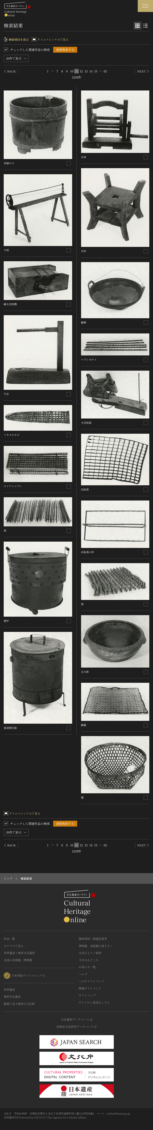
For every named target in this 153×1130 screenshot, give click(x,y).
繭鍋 (83, 322)
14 (90, 71)
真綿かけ (9, 163)
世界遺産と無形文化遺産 (19, 953)
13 (86, 71)
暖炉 (6, 621)
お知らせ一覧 (87, 967)
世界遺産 (9, 990)
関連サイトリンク (90, 988)
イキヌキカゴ (11, 435)
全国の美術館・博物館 (18, 960)
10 (71, 71)
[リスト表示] (145, 26)
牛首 (6, 394)
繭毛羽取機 (10, 304)
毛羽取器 (86, 422)
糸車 (83, 157)
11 (76, 71)
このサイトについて (91, 981)
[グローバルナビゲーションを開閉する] (145, 6)
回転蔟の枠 (87, 552)
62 (105, 71)
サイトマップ (87, 995)
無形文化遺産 (12, 996)
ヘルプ (83, 974)
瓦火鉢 (85, 671)
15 (95, 71)
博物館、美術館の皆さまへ (96, 946)
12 (81, 71)
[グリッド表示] (137, 26)
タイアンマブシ (13, 486)
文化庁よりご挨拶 (90, 953)
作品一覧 (9, 939)
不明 (6, 250)
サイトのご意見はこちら (94, 1002)
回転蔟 (85, 489)
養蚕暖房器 (10, 728)
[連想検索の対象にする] (68, 163)
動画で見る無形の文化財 (19, 1004)
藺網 (83, 725)
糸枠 (83, 251)
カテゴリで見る (14, 946)
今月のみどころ (89, 960)
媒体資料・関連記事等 (93, 939)
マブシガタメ (89, 359)
